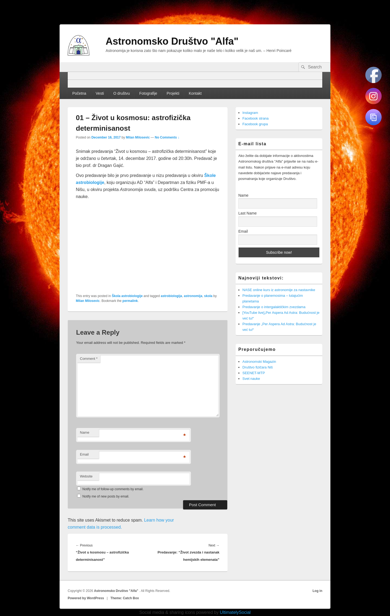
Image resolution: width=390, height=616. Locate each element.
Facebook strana (255, 118)
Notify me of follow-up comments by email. (112, 489)
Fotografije (148, 93)
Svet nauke (251, 379)
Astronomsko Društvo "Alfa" (172, 41)
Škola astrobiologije (127, 296)
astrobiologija (171, 296)
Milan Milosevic (138, 137)
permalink (130, 301)
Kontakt (195, 93)
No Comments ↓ (167, 137)
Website (86, 476)
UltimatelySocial (235, 612)
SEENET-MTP (253, 373)
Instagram (250, 113)
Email (84, 454)
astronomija (193, 296)
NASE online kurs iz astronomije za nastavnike (278, 290)
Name (84, 432)
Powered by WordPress (86, 598)
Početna (79, 93)
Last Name (247, 213)
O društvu (121, 93)
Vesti (100, 93)
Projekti (173, 93)
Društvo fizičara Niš (257, 367)
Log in (317, 591)
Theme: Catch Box (124, 598)
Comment (89, 359)
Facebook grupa (255, 124)
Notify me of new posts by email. (105, 496)
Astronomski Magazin (259, 362)
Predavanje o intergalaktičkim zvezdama (274, 307)
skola (208, 296)
